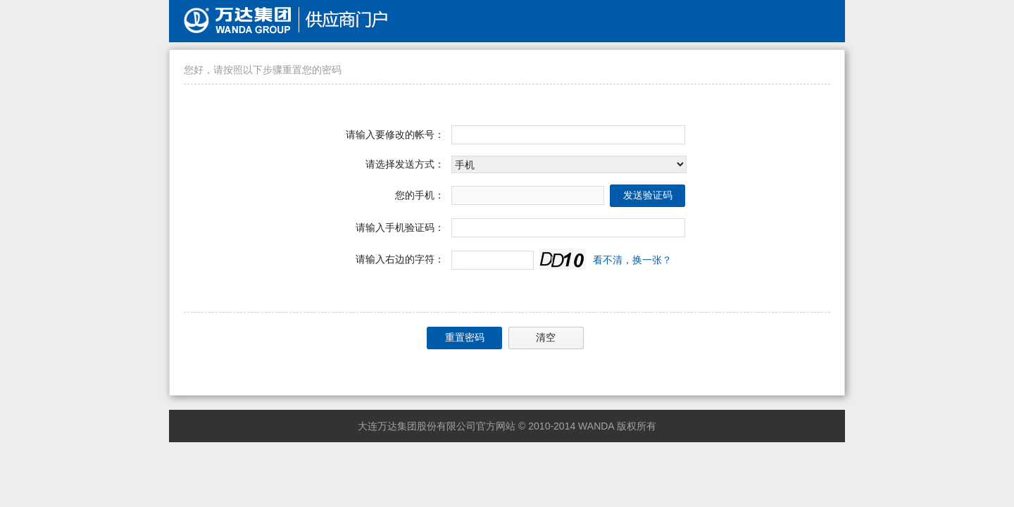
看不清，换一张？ (632, 259)
